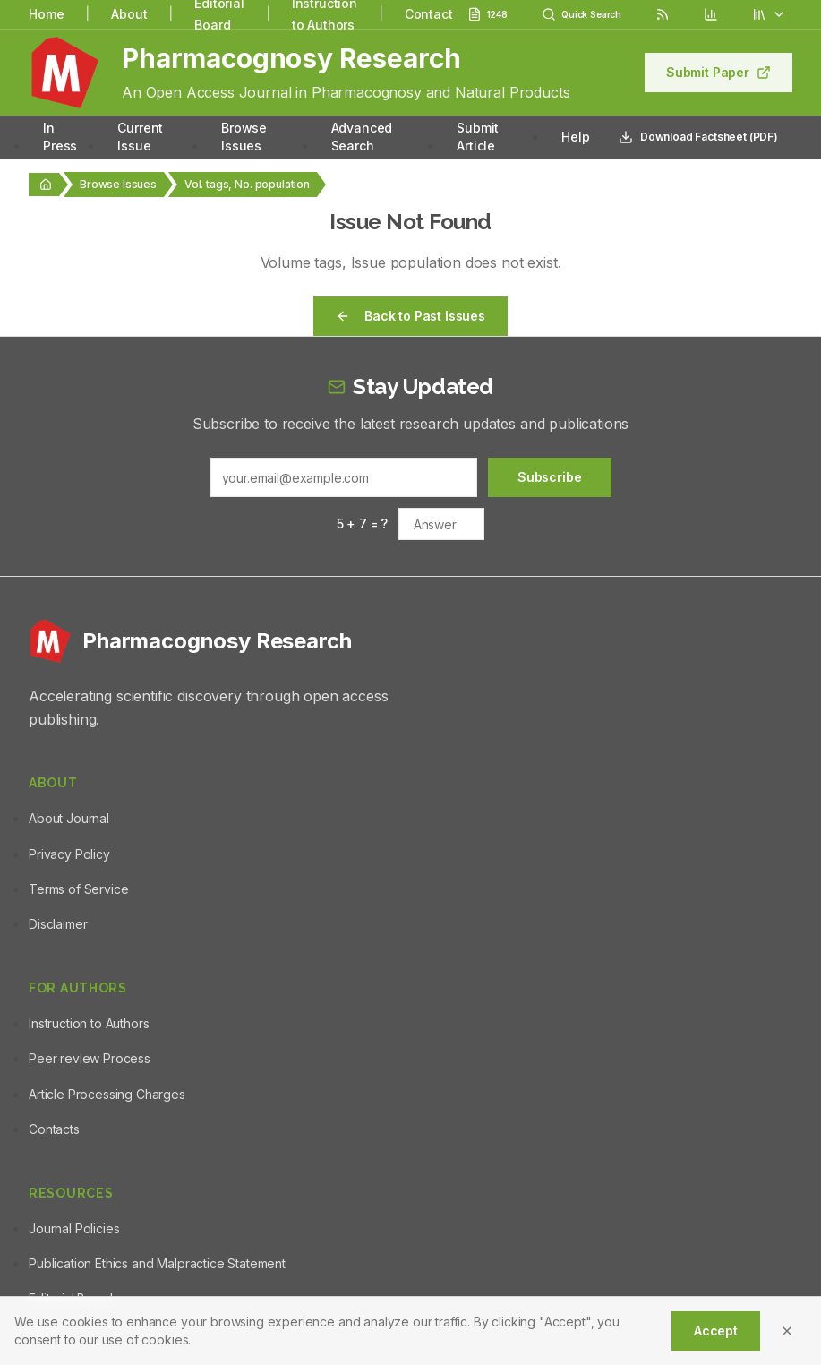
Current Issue (140, 136)
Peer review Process (89, 1058)
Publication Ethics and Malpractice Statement (157, 1263)
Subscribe (549, 477)
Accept (716, 1330)
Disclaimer (58, 923)
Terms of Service (78, 889)
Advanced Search (362, 136)
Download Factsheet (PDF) (698, 137)
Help (575, 136)
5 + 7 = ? (363, 523)
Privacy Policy (69, 854)
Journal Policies (74, 1228)
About (129, 13)
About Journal (69, 818)
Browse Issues (244, 136)
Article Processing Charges (107, 1094)
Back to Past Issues (410, 315)
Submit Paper (718, 72)
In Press (60, 136)
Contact (429, 13)
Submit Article (478, 136)
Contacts (54, 1129)
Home (46, 13)
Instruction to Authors (89, 1023)
